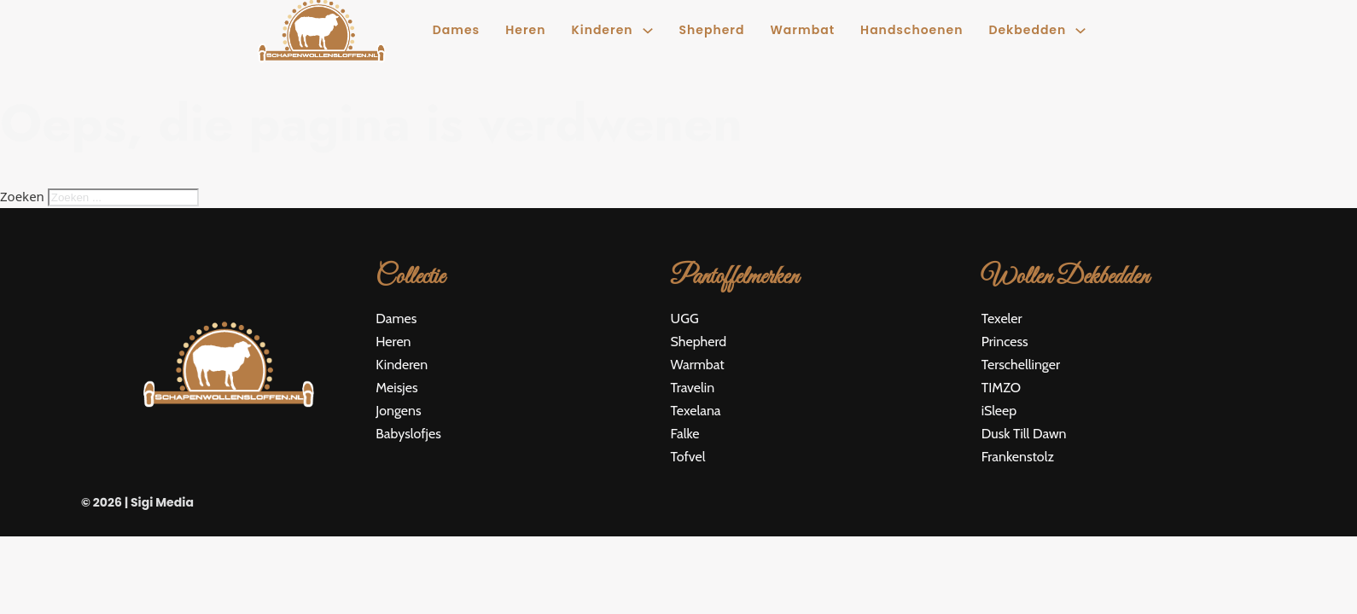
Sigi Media (162, 502)
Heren (525, 29)
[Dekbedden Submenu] (1080, 31)
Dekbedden (1027, 29)
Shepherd (712, 29)
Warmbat (803, 29)
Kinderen (601, 29)
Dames (456, 29)
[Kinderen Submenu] (648, 31)
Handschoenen (911, 29)
